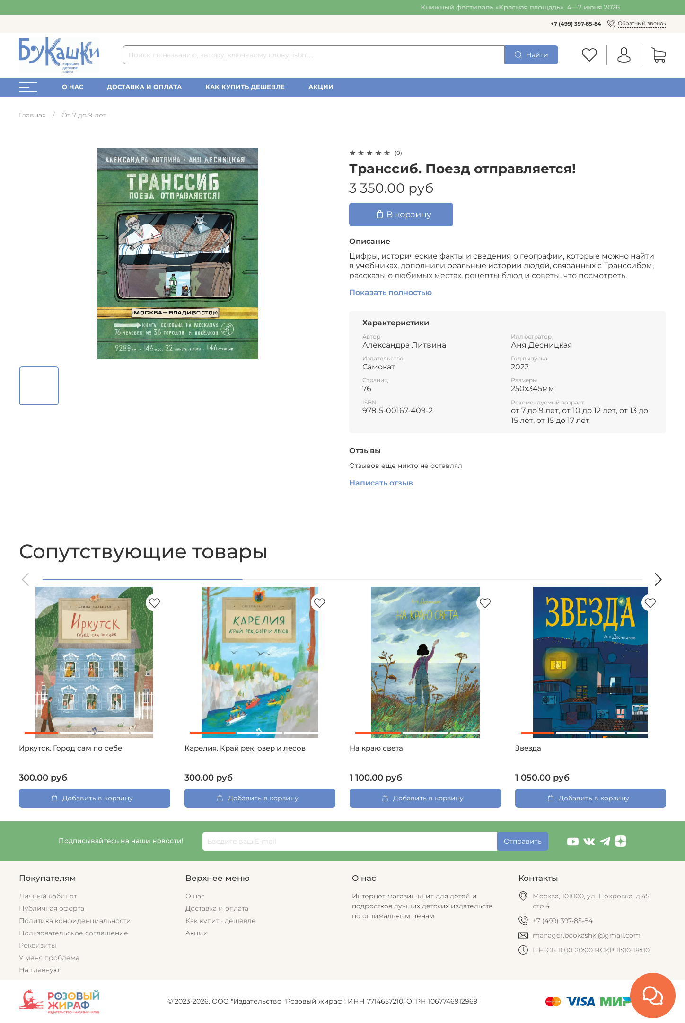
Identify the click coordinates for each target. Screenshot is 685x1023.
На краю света (376, 748)
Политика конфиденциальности (75, 920)
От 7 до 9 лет (83, 115)
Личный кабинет (48, 896)
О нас (72, 86)
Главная (32, 115)
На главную (39, 970)
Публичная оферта (51, 908)
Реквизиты (37, 945)
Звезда (528, 748)
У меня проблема (49, 957)
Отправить (523, 841)
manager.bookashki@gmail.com (587, 935)
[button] (26, 579)
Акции (321, 86)
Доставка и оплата (144, 86)
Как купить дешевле (245, 86)
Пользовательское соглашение (73, 933)
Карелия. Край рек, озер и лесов (245, 748)
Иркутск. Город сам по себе (70, 748)
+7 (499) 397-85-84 (576, 23)
